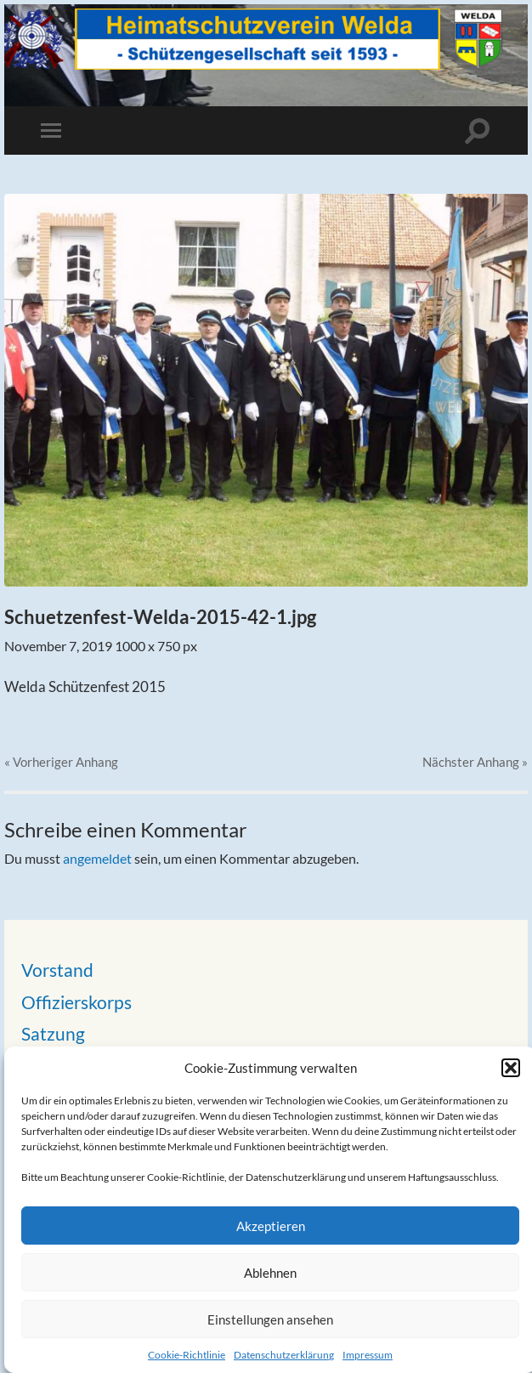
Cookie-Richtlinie (186, 1354)
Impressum (367, 1354)
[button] (510, 1067)
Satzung (53, 1033)
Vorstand (57, 969)
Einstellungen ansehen (270, 1319)
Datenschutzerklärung (284, 1354)
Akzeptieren (270, 1226)
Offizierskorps (76, 1002)
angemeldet (97, 858)
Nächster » (475, 761)
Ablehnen (270, 1272)
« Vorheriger (61, 761)
